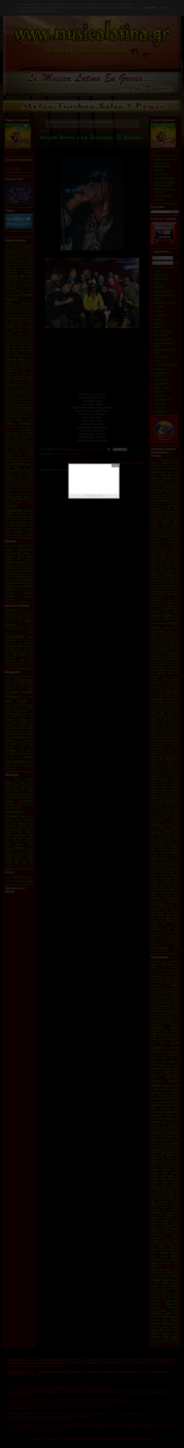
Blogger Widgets (97, 495)
